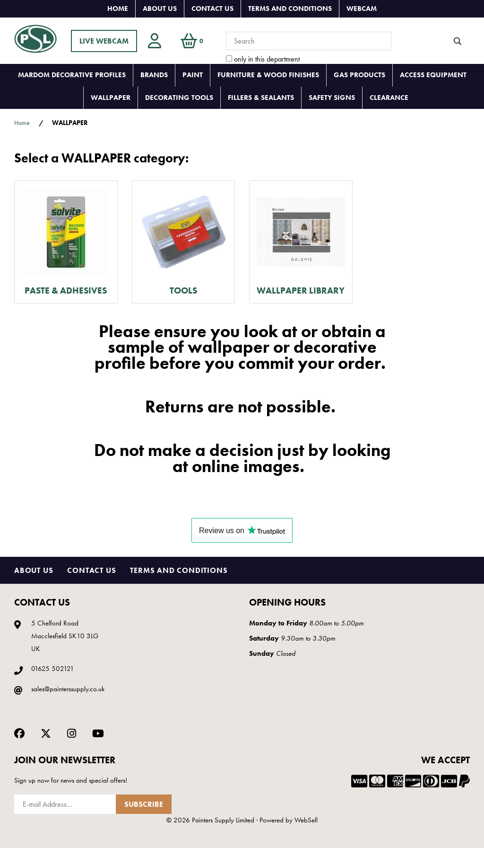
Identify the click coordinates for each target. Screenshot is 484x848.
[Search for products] (308, 41)
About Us (160, 8)
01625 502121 (52, 668)
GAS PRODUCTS (359, 75)
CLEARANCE (389, 97)
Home (117, 8)
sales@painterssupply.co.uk (67, 689)
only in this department (263, 59)
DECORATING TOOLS (179, 97)
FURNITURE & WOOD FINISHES (268, 75)
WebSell (306, 820)
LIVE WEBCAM (104, 41)
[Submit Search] (457, 41)
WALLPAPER (110, 97)
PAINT (192, 75)
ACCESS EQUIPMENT (433, 75)
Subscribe (143, 804)
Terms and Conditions (290, 8)
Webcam (361, 8)
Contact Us (212, 8)
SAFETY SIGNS (332, 97)
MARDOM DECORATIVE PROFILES (72, 75)
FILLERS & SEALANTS (261, 97)
